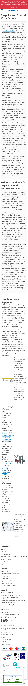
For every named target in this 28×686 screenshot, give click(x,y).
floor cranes (7, 439)
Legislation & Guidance (8, 602)
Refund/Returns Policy (8, 585)
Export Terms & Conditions (9, 581)
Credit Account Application (10, 573)
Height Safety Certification (9, 598)
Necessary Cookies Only (18, 680)
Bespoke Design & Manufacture (11, 595)
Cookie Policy (5, 571)
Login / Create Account (8, 564)
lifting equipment (9, 30)
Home (3, 549)
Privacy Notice (5, 576)
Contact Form (5, 612)
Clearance (4, 561)
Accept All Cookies (8, 680)
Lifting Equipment (6, 552)
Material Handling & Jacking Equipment (14, 556)
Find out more (13, 676)
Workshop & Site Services (9, 593)
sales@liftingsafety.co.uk (10, 614)
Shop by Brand (6, 559)
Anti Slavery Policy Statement (10, 605)
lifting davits (7, 463)
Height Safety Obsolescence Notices (13, 600)
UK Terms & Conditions (8, 578)
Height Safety (5, 554)
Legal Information (6, 583)
